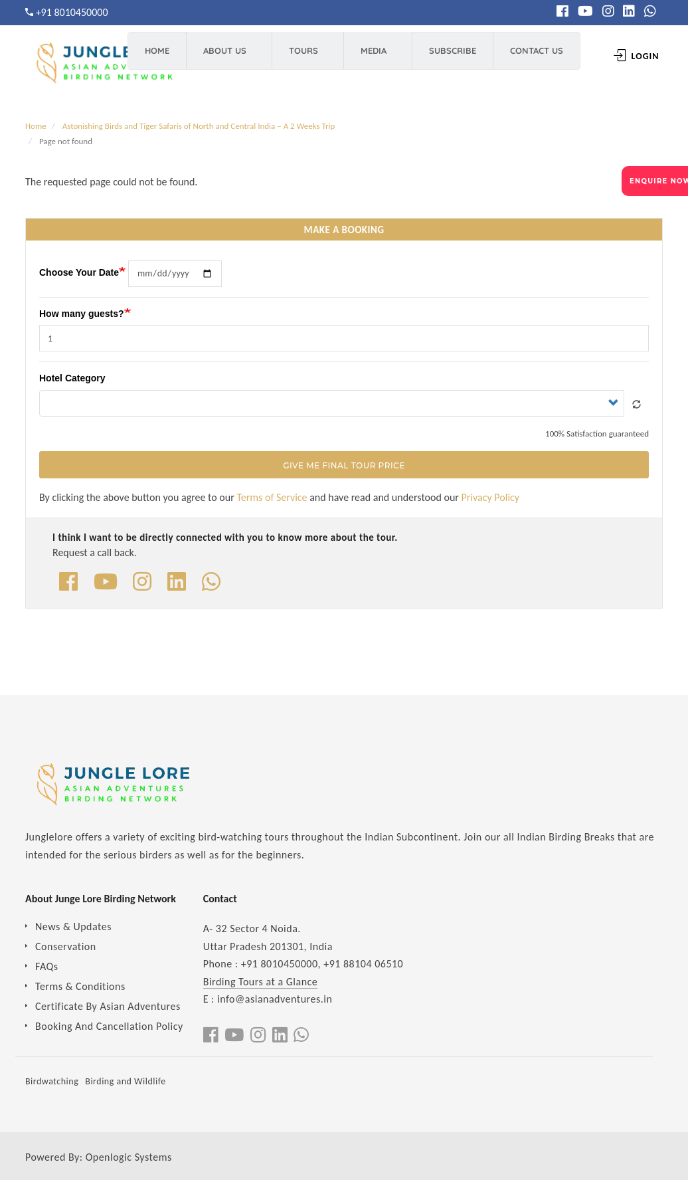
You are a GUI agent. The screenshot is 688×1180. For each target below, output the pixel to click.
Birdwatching (51, 1081)
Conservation (65, 946)
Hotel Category (72, 378)
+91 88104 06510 (363, 963)
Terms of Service (271, 497)
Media (371, 56)
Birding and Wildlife (125, 1081)
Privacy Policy (491, 497)
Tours (300, 56)
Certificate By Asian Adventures (108, 1006)
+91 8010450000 (72, 12)
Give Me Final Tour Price (343, 465)
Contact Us (527, 56)
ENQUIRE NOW (659, 181)
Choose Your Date (79, 272)
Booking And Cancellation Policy (109, 1026)
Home (162, 56)
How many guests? (81, 313)
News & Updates (73, 926)
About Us (223, 56)
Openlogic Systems (129, 1157)
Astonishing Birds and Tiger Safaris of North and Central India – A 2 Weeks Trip (198, 126)
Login (625, 56)
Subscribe (449, 56)
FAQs (46, 966)
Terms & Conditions (80, 986)
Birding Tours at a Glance (260, 981)
